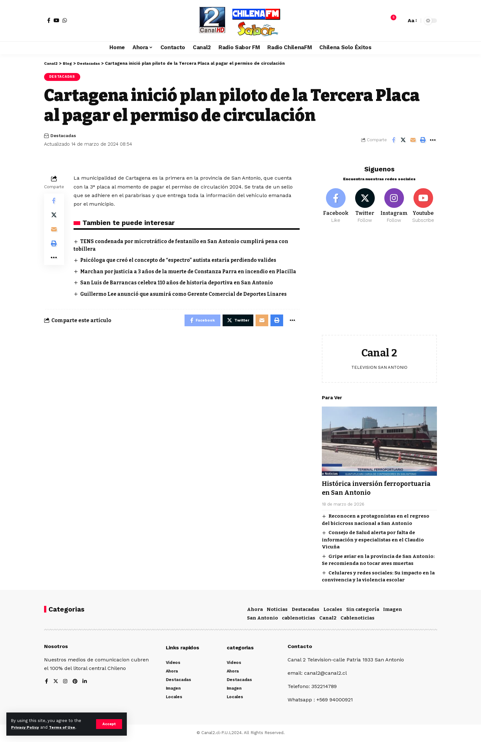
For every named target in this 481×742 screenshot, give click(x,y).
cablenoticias (298, 619)
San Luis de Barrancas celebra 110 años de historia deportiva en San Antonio (181, 291)
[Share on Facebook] (393, 141)
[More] (432, 141)
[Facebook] (49, 20)
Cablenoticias (357, 619)
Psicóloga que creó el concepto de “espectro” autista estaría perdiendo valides (183, 261)
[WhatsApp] (64, 20)
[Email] (413, 141)
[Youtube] (423, 202)
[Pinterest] (75, 682)
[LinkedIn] (85, 682)
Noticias (277, 610)
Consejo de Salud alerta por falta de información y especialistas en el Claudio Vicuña (373, 537)
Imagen (392, 610)
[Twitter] (365, 202)
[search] (400, 20)
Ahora (255, 610)
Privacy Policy (26, 727)
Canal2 (327, 619)
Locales (332, 610)
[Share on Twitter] (403, 141)
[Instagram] (394, 202)
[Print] (423, 141)
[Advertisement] (379, 281)
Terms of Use (65, 727)
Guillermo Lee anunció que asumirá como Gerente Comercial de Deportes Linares (189, 302)
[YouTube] (56, 20)
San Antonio (262, 619)
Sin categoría (362, 610)
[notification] (390, 20)
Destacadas (63, 77)
